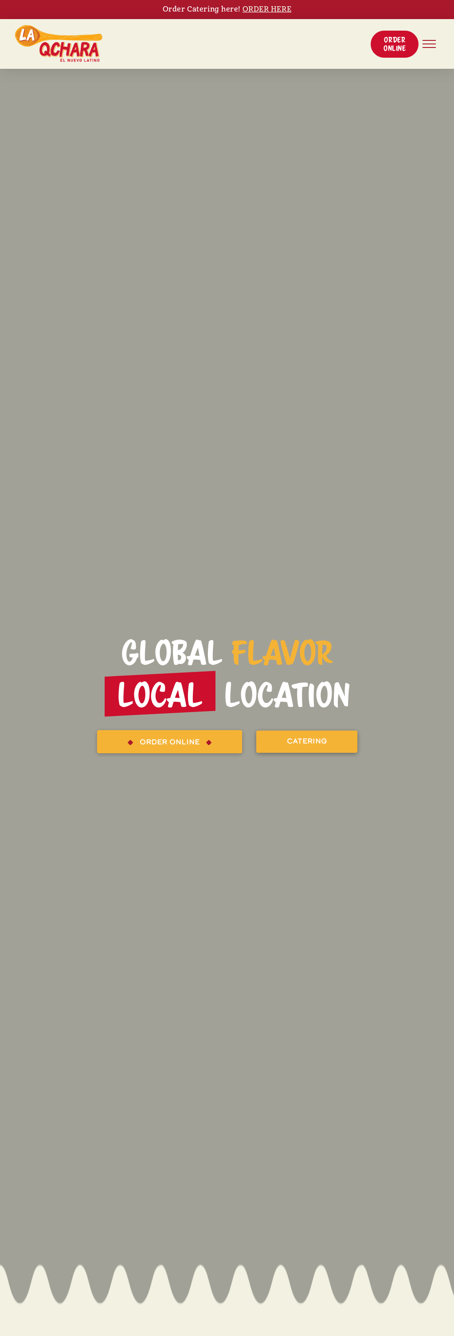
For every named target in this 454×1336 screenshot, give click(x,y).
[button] (395, 44)
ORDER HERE (267, 9)
